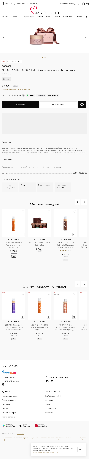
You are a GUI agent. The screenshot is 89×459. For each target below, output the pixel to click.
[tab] (9, 167)
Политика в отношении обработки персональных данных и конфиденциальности (20, 439)
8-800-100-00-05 (10, 381)
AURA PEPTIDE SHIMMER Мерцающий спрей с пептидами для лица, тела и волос (65, 327)
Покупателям (32, 4)
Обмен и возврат (9, 413)
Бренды (14, 17)
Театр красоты (51, 409)
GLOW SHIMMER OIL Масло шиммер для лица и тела (14, 245)
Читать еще (8, 159)
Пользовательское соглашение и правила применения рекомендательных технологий (56, 439)
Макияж (40, 17)
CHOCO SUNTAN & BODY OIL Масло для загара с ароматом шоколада (66, 245)
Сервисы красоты (9, 400)
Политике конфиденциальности (45, 452)
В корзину (20, 104)
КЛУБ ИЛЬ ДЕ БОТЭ (53, 396)
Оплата (5, 409)
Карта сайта (20, 434)
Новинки (56, 17)
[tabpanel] (44, 173)
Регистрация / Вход (68, 4)
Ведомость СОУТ (83, 439)
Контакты (49, 413)
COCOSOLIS (7, 66)
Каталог (5, 17)
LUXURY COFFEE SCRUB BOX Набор (39, 244)
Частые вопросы (8, 417)
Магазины (21, 4)
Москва (7, 4)
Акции (47, 404)
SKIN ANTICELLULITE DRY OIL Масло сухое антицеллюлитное (14, 327)
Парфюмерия (28, 17)
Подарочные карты (9, 396)
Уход (48, 17)
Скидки (79, 17)
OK (80, 449)
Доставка (6, 404)
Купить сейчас (58, 104)
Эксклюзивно (67, 17)
